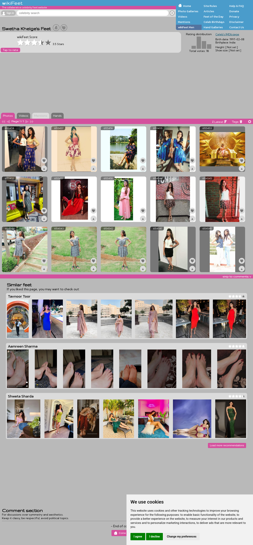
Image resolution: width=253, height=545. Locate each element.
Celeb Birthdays (214, 22)
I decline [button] (154, 536)
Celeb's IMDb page (227, 34)
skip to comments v (237, 276)
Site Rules (210, 6)
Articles (209, 11)
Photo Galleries (188, 11)
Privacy (234, 16)
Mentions (184, 22)
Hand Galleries (213, 27)
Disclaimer (236, 22)
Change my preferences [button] (181, 536)
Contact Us (236, 27)
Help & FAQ (236, 6)
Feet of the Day (214, 16)
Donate (234, 11)
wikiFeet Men (186, 27)
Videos (182, 16)
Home (187, 6)
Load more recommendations (227, 445)
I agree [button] (138, 536)
